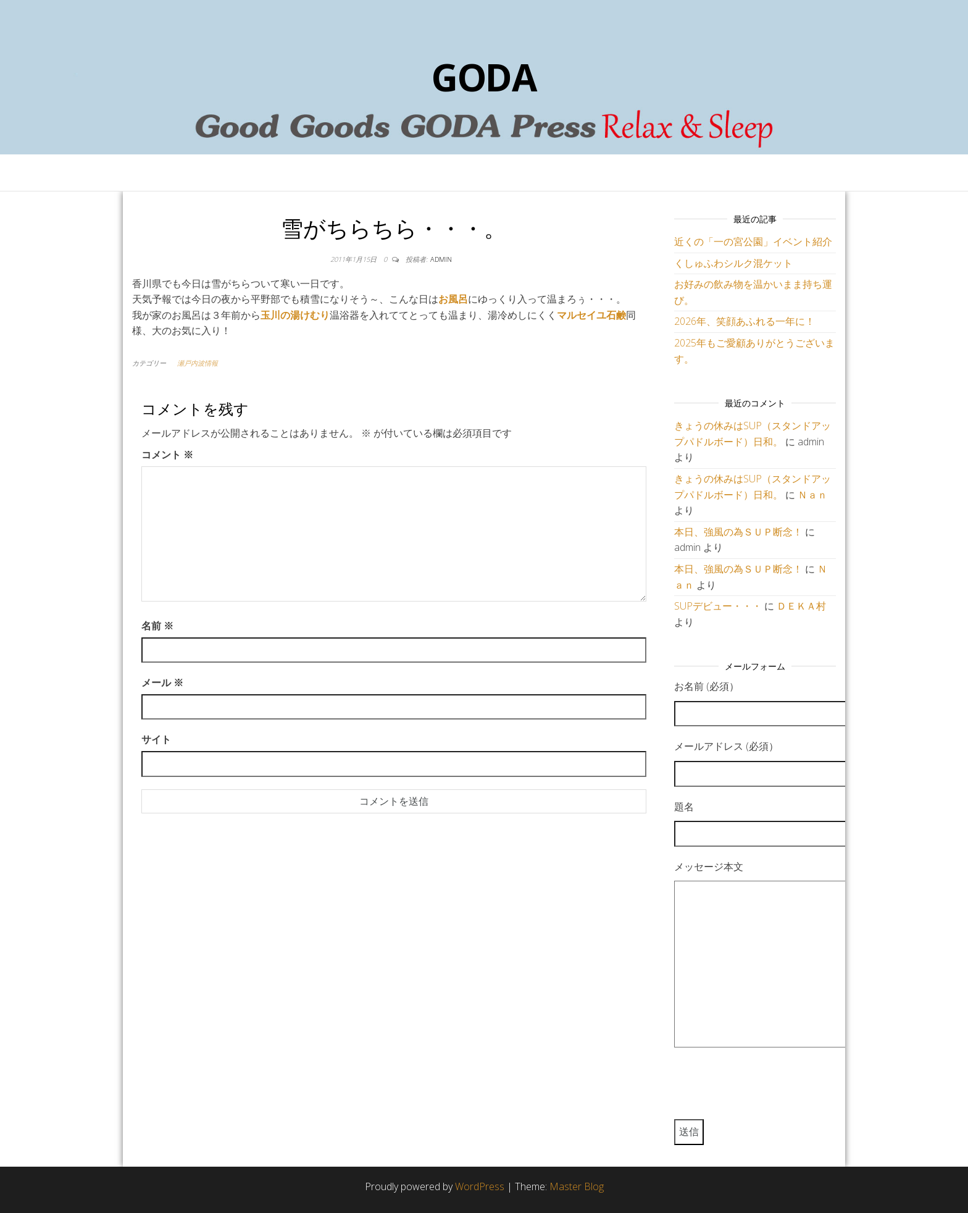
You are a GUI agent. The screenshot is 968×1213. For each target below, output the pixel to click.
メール (162, 682)
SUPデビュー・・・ (718, 606)
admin (441, 259)
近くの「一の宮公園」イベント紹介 (753, 241)
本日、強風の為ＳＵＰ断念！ (738, 532)
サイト (156, 739)
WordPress (479, 1186)
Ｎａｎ (812, 495)
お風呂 (453, 299)
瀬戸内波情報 (197, 362)
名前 (157, 625)
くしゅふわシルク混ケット (733, 263)
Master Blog (576, 1186)
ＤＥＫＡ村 (801, 606)
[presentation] (768, 1089)
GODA (484, 77)
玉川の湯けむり (295, 315)
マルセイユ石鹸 (591, 315)
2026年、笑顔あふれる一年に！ (744, 321)
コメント (167, 454)
